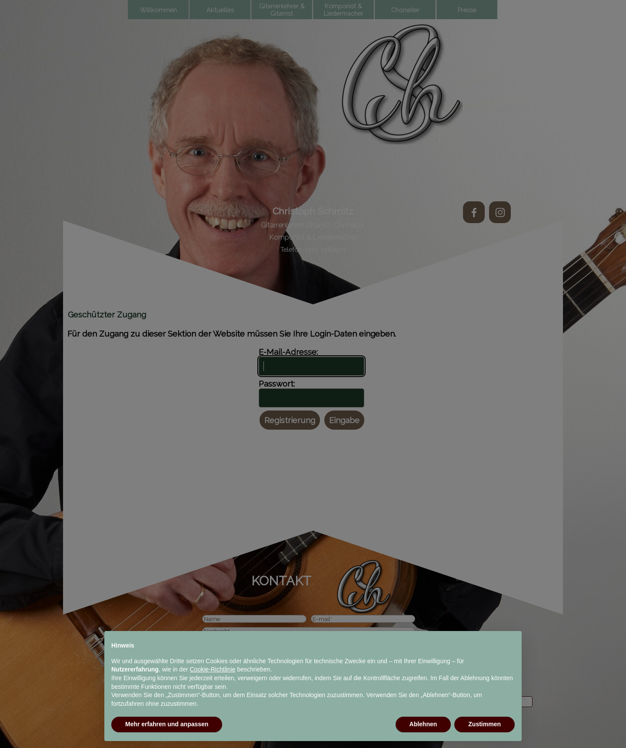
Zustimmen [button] (484, 724)
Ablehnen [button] (423, 724)
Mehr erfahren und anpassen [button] (166, 724)
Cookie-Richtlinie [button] (213, 669)
